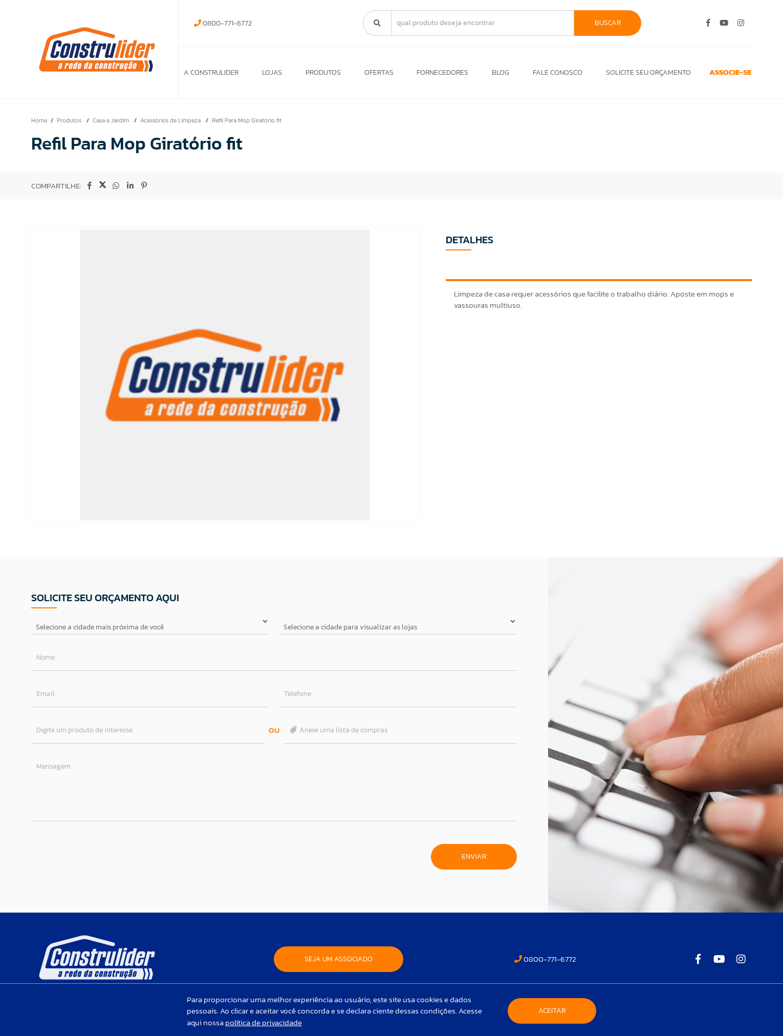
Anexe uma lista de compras (338, 735)
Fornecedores (423, 75)
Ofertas (364, 75)
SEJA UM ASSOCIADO (338, 964)
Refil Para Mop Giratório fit (246, 125)
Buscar (608, 22)
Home (39, 125)
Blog (477, 75)
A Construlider (211, 75)
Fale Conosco (529, 75)
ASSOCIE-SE (711, 75)
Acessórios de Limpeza (171, 125)
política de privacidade (263, 1022)
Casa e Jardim (111, 125)
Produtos (313, 75)
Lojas (267, 75)
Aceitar (552, 1010)
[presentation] (109, 857)
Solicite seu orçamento (615, 75)
